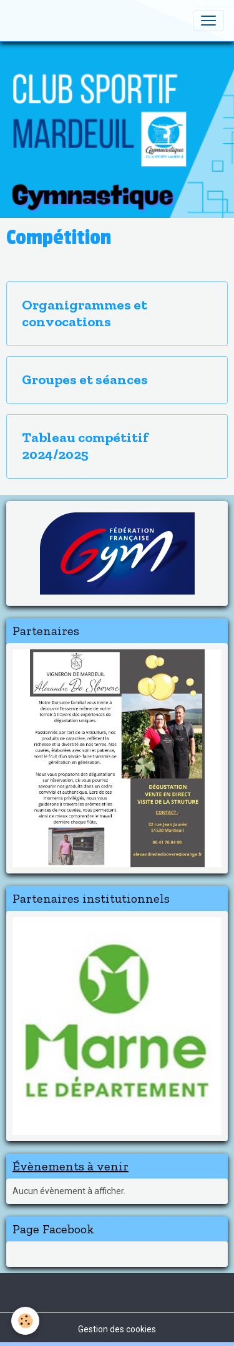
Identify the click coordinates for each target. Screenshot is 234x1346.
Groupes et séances (85, 380)
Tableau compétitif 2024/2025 (85, 446)
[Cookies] (25, 1321)
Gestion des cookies (117, 1329)
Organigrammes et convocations (84, 313)
